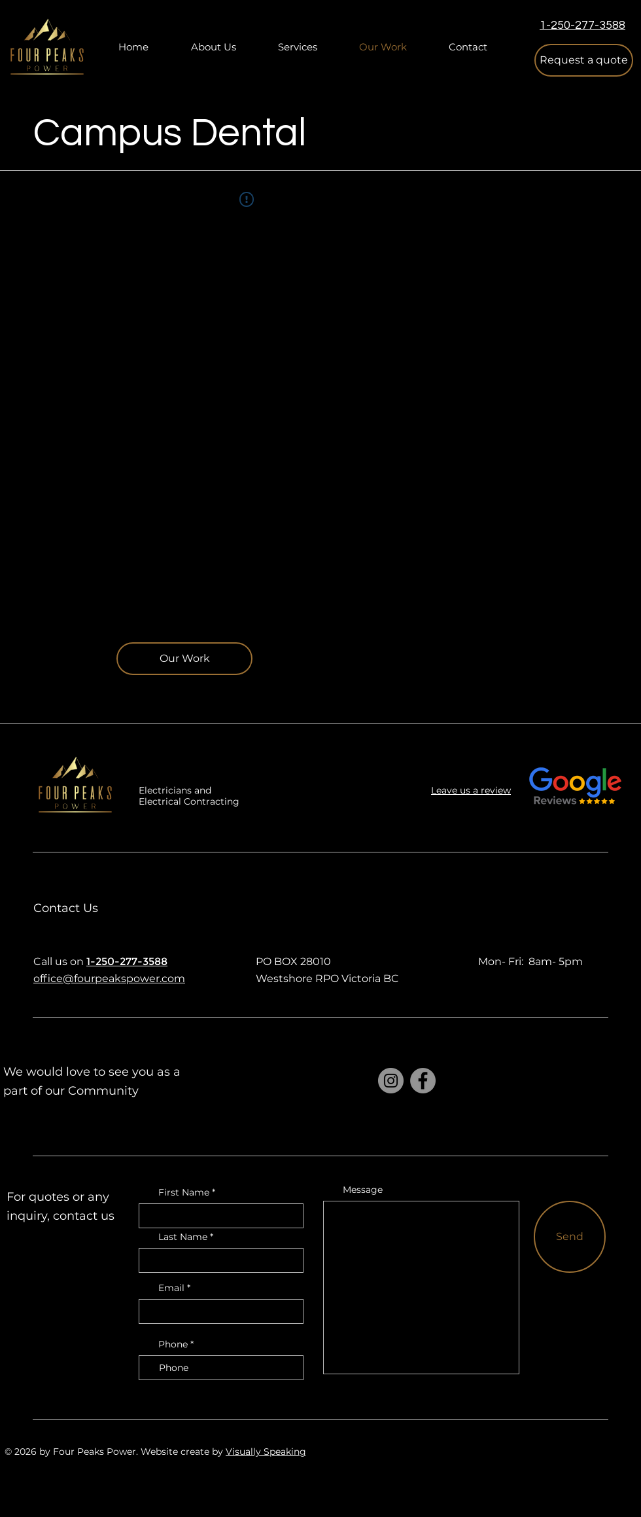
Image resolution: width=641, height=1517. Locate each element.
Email (171, 1287)
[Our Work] (184, 658)
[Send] (570, 1237)
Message (363, 1189)
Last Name (182, 1236)
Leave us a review (471, 790)
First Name (183, 1192)
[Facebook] (423, 1080)
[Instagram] (391, 1080)
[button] (583, 60)
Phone (173, 1344)
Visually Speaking (266, 1451)
